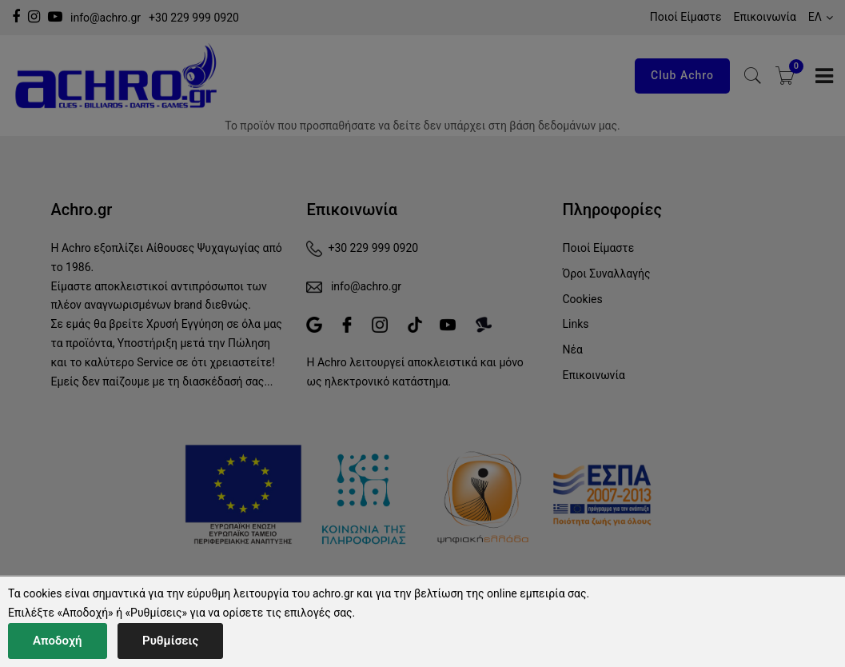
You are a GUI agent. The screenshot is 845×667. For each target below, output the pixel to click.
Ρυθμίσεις (170, 640)
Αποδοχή (57, 640)
